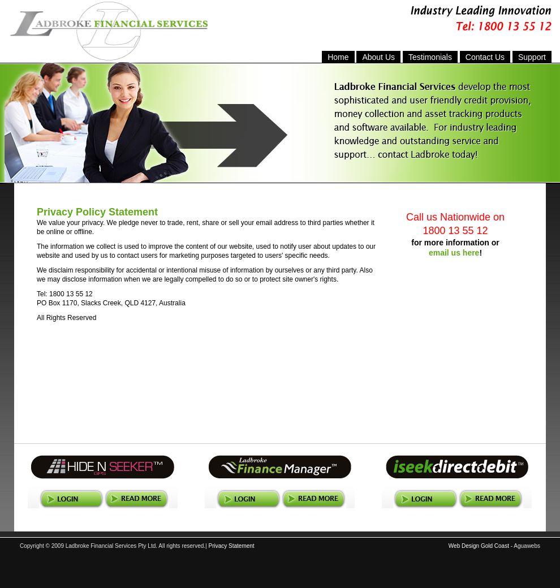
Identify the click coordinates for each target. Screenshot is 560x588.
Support (532, 57)
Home (338, 57)
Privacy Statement (231, 546)
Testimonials (430, 57)
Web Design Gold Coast (479, 546)
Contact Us (485, 57)
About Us (378, 57)
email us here (454, 252)
